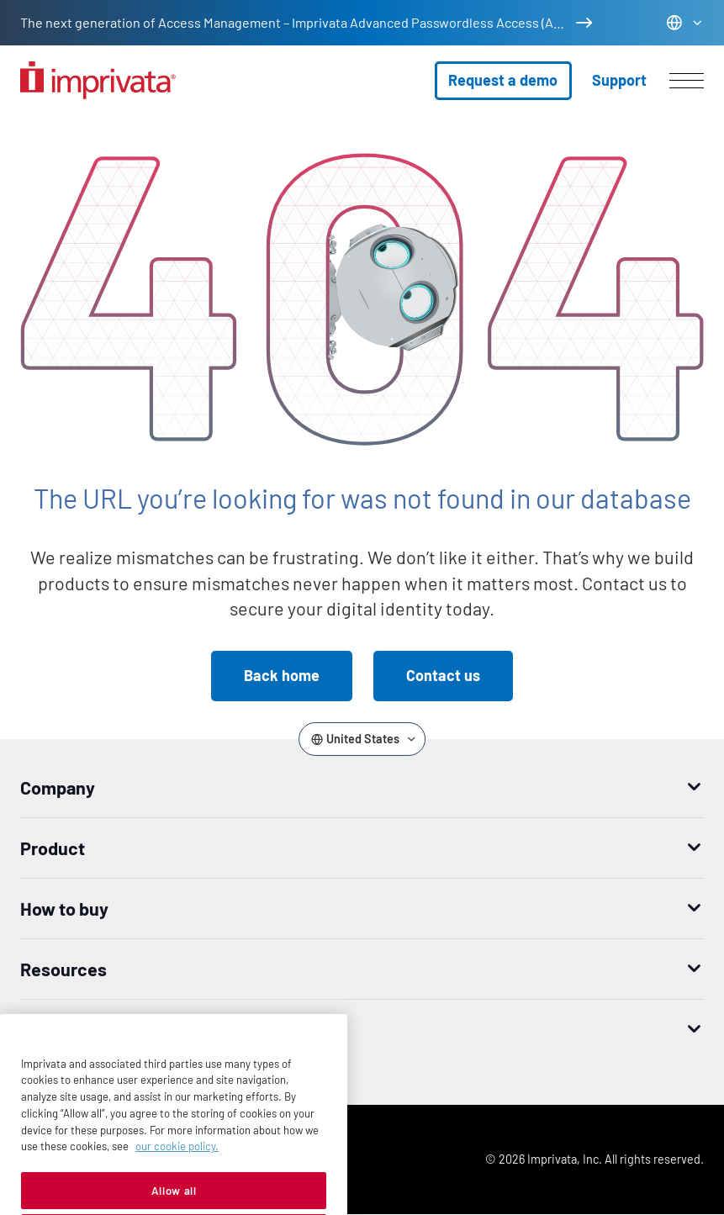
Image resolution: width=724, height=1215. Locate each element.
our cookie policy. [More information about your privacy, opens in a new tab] (177, 1174)
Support (619, 80)
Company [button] (57, 787)
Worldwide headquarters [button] (119, 1029)
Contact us (443, 675)
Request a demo (503, 80)
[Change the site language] (685, 22)
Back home (282, 675)
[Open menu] (686, 81)
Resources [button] (63, 969)
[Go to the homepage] (98, 80)
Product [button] (52, 847)
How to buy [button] (64, 908)
